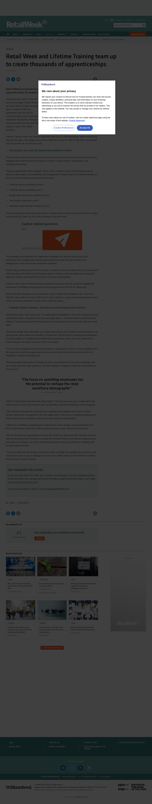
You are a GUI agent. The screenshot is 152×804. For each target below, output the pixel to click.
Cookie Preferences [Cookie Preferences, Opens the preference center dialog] (64, 128)
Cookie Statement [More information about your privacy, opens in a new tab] (77, 121)
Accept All (85, 128)
